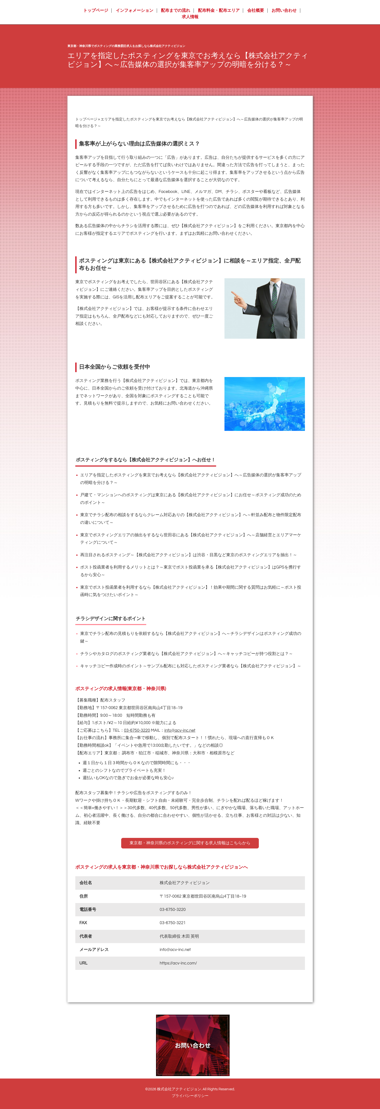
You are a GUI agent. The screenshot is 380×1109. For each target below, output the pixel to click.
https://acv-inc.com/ (178, 963)
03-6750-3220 (137, 730)
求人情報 (190, 17)
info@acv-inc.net (179, 730)
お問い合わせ (284, 10)
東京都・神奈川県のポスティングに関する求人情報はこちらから (190, 843)
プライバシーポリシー (190, 1096)
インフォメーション (134, 10)
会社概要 (255, 10)
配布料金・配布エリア (219, 10)
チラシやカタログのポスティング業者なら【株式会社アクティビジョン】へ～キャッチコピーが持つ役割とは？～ (186, 654)
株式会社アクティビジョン (179, 1089)
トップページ (95, 10)
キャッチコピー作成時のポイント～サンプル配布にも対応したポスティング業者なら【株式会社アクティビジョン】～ (190, 666)
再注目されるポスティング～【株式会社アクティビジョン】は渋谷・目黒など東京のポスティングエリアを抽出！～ (188, 555)
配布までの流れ (175, 10)
